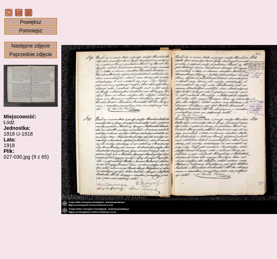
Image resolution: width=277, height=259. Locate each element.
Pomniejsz (31, 30)
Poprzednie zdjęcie (30, 54)
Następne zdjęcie (30, 46)
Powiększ (30, 22)
